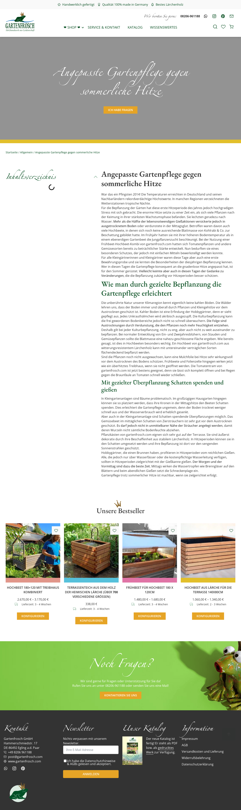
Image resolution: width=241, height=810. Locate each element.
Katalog (135, 27)
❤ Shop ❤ (72, 27)
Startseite (12, 152)
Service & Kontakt (104, 27)
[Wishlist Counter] (223, 27)
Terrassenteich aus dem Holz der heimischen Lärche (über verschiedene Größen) (91, 592)
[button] (96, 177)
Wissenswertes (163, 27)
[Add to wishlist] (56, 530)
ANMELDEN (91, 774)
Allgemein (26, 152)
